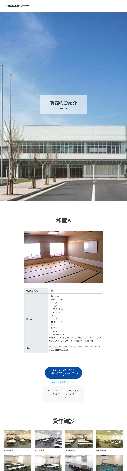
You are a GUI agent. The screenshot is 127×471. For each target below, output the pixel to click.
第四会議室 (101, 450)
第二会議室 (40, 450)
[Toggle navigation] (122, 6)
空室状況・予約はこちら (63, 372)
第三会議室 (70, 450)
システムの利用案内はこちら (62, 382)
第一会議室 (9, 450)
